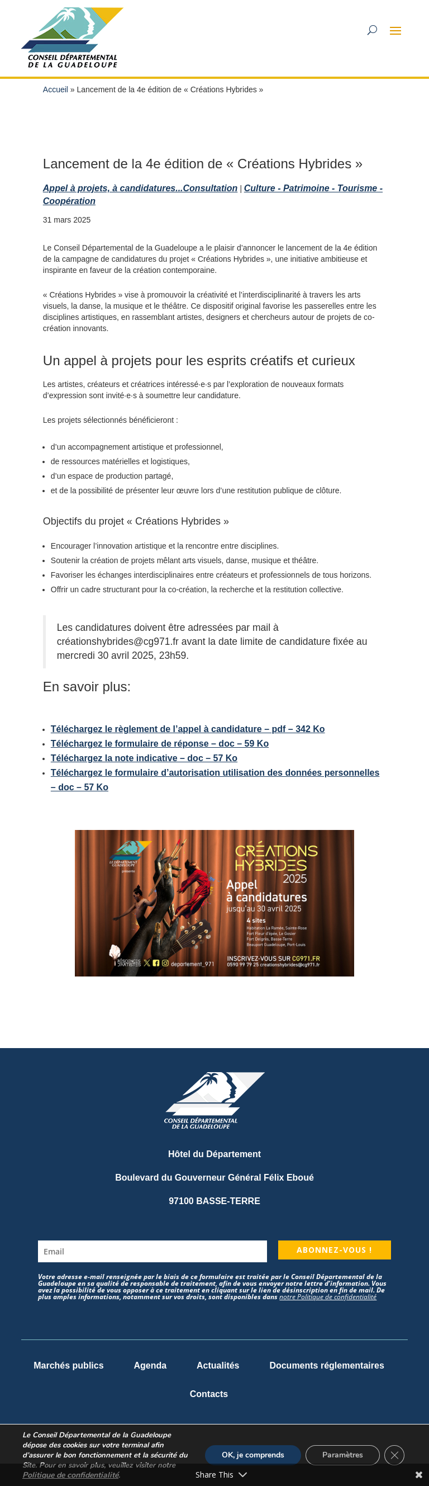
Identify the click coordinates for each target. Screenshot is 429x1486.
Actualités (218, 1365)
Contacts (209, 1394)
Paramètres (342, 1455)
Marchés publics (68, 1365)
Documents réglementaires (326, 1365)
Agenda (150, 1365)
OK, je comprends (253, 1455)
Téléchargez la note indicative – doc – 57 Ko (144, 758)
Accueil (55, 89)
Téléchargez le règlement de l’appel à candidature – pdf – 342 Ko (188, 729)
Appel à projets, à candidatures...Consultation (140, 188)
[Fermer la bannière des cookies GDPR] (394, 1455)
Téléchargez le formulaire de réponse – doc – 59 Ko (160, 743)
